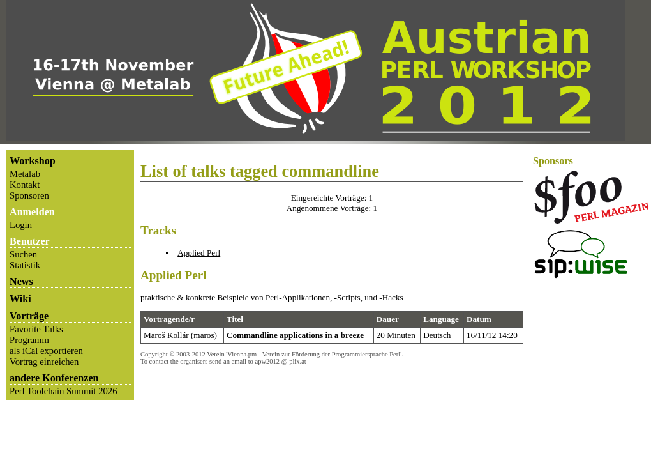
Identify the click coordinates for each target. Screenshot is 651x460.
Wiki (20, 298)
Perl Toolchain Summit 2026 (63, 391)
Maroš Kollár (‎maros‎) (180, 335)
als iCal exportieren (46, 351)
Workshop (33, 160)
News (21, 281)
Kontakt (25, 185)
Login (21, 225)
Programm (29, 340)
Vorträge (29, 315)
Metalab (25, 174)
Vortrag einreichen (44, 361)
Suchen (23, 254)
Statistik (25, 265)
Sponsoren (29, 195)
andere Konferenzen (54, 377)
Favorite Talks (36, 329)
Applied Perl (198, 252)
